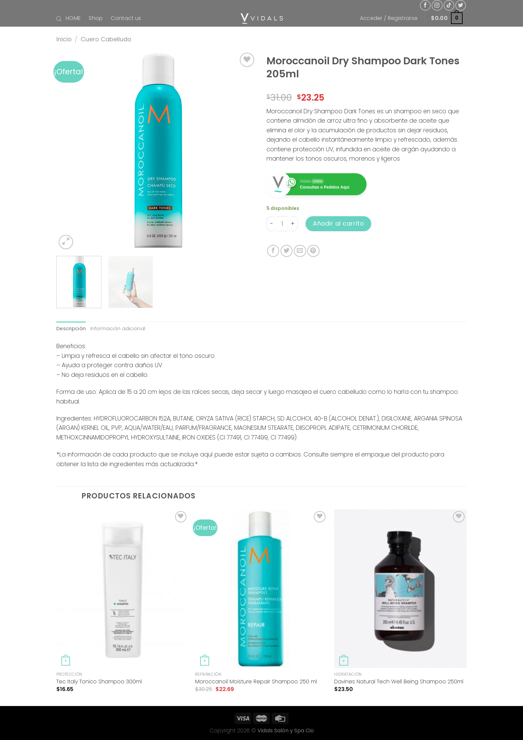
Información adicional (117, 328)
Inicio (64, 39)
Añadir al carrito (338, 223)
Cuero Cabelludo (106, 39)
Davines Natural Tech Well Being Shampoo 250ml (398, 681)
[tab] (71, 329)
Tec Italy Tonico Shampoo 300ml (99, 681)
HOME (73, 18)
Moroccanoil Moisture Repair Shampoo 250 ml (256, 681)
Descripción (71, 328)
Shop (96, 18)
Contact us (126, 18)
